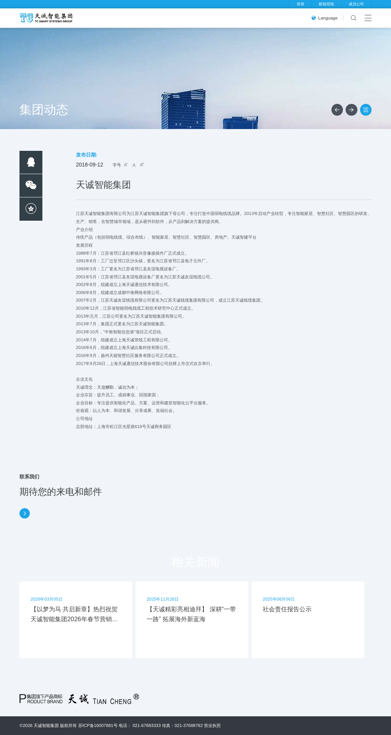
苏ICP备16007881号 (98, 725)
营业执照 (212, 725)
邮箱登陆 (326, 4)
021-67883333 (146, 725)
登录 (300, 4)
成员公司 (356, 4)
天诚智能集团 (46, 725)
